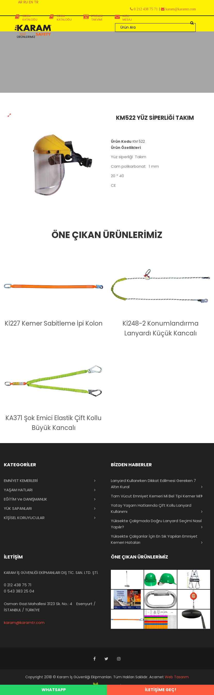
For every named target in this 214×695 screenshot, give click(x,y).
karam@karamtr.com (24, 622)
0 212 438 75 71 (17, 585)
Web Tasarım (177, 677)
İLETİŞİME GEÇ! (160, 690)
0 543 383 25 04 (19, 591)
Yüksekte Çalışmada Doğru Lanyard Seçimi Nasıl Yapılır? (156, 524)
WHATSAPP (54, 690)
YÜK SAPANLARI (18, 508)
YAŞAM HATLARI (18, 490)
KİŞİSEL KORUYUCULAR (24, 517)
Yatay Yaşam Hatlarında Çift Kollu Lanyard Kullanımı (151, 508)
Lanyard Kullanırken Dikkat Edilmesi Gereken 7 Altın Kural (153, 483)
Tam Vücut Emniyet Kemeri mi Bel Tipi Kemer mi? (156, 496)
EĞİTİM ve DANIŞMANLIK (25, 499)
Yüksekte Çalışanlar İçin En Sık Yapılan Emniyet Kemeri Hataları (154, 539)
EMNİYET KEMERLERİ (21, 480)
